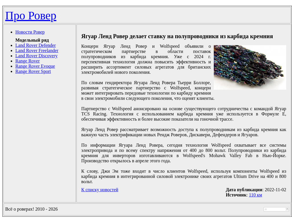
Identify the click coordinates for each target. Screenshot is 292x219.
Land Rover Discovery (36, 55)
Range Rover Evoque (35, 66)
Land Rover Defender (35, 45)
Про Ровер (30, 15)
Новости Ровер (30, 32)
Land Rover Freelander (36, 50)
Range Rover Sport (33, 71)
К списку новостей (99, 189)
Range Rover (27, 60)
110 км (255, 194)
